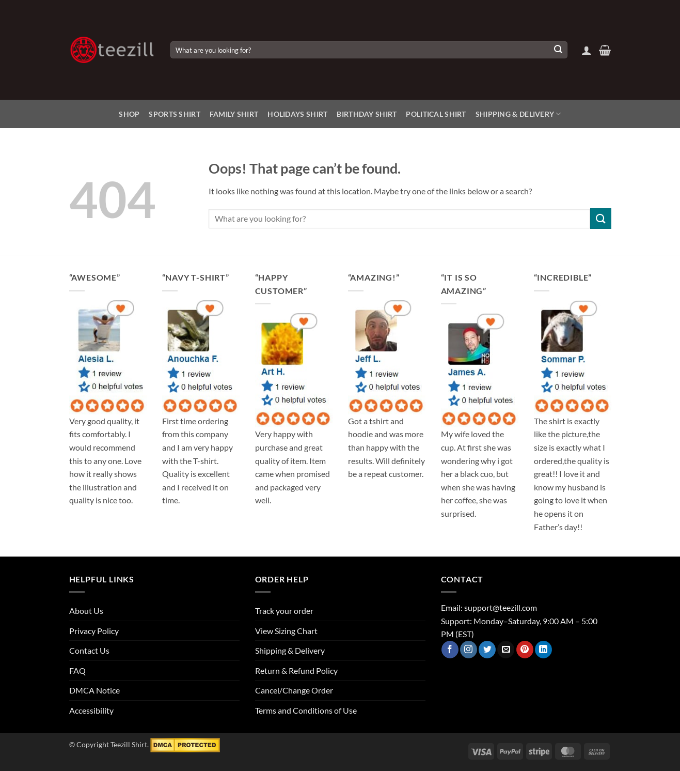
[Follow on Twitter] (487, 649)
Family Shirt (234, 114)
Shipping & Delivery (518, 114)
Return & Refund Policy (296, 670)
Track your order (284, 610)
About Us (86, 610)
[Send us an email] (505, 649)
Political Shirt (436, 114)
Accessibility (91, 710)
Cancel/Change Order (294, 690)
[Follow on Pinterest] (524, 649)
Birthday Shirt (367, 114)
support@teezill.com (500, 607)
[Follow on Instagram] (468, 649)
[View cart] (605, 50)
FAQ (77, 670)
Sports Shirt (174, 114)
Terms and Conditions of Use (306, 710)
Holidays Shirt (297, 114)
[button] (586, 50)
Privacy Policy (94, 631)
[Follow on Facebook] (449, 649)
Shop (129, 114)
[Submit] (558, 50)
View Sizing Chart (286, 631)
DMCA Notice (94, 690)
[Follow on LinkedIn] (543, 649)
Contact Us (89, 650)
